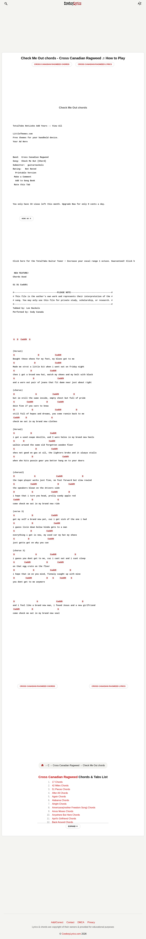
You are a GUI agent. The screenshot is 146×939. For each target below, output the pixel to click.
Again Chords (59, 796)
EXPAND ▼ (73, 826)
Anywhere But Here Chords (66, 815)
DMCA (81, 922)
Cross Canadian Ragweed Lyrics (95, 64)
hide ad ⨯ (26, 218)
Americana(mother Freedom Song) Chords (73, 807)
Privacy (91, 922)
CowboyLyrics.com (71, 934)
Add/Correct (57, 922)
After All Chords (60, 793)
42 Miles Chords (60, 785)
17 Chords (57, 782)
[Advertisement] (73, 29)
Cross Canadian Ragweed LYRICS (108, 686)
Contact (70, 922)
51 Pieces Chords (61, 789)
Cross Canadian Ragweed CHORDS (37, 686)
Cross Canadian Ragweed (58, 777)
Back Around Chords (62, 822)
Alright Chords (59, 804)
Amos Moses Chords (62, 811)
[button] (6, 3)
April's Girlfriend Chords (64, 818)
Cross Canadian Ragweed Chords (51, 64)
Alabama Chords (60, 800)
